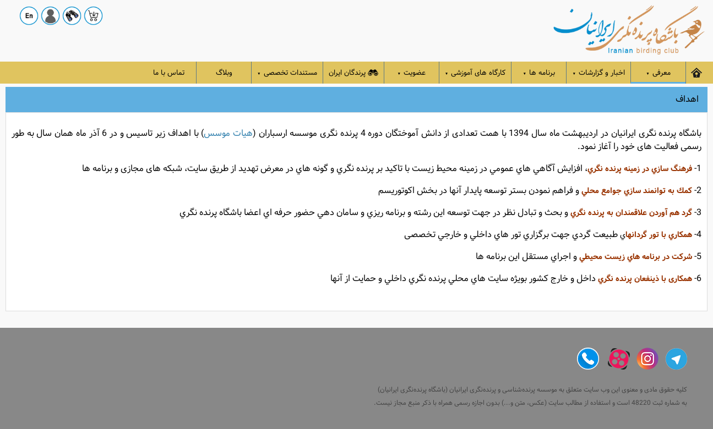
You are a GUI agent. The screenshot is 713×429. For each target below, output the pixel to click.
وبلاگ (224, 73)
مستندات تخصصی (287, 73)
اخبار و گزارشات (598, 73)
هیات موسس (228, 133)
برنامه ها (539, 73)
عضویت (412, 73)
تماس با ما (168, 73)
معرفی (658, 73)
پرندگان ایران (353, 73)
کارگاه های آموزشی (475, 73)
